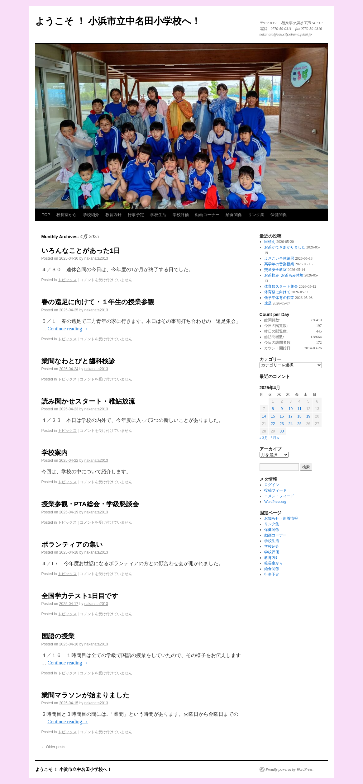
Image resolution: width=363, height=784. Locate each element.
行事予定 (136, 214)
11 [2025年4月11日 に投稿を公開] (299, 409)
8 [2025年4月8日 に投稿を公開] (273, 409)
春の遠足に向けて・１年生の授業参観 (97, 301)
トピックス (67, 280)
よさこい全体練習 (279, 258)
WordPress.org (275, 501)
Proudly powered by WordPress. (290, 769)
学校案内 (54, 452)
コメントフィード (279, 496)
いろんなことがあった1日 (80, 250)
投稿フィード (275, 490)
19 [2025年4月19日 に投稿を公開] (308, 416)
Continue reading (68, 328)
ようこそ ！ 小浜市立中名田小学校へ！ (118, 21)
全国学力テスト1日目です (80, 595)
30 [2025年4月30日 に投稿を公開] (281, 431)
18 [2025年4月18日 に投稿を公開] (299, 416)
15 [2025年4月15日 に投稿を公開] (273, 416)
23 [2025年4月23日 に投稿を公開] (281, 424)
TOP (46, 214)
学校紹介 (91, 214)
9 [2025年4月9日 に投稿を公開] (282, 409)
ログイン (271, 485)
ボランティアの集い (72, 544)
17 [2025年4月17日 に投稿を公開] (291, 416)
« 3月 (264, 438)
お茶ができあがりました (284, 247)
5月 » (275, 438)
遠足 (268, 303)
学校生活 (158, 214)
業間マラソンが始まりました (85, 695)
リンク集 (256, 214)
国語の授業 (57, 636)
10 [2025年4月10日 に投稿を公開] (291, 409)
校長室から (66, 214)
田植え (269, 241)
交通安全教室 (275, 269)
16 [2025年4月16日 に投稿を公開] (281, 416)
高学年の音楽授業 (279, 264)
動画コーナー (207, 214)
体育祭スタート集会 (281, 286)
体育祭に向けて (277, 292)
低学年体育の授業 (279, 297)
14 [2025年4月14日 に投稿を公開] (264, 416)
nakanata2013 (96, 258)
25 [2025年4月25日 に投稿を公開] (299, 424)
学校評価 (181, 214)
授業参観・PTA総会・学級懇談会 (90, 504)
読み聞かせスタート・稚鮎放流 (88, 401)
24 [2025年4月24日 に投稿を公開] (291, 424)
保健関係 (278, 214)
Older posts (53, 747)
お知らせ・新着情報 (281, 518)
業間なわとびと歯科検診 (78, 361)
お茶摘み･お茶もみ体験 (283, 275)
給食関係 (234, 214)
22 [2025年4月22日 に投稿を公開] (273, 424)
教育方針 (113, 214)
